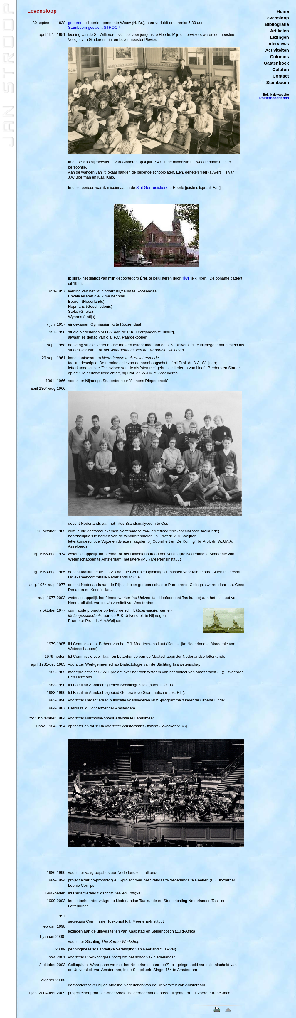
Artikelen (279, 30)
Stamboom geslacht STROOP (94, 27)
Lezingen (279, 37)
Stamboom (277, 82)
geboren (75, 23)
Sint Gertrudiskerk (152, 187)
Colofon (280, 69)
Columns (279, 56)
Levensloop (277, 17)
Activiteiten (277, 50)
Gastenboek (276, 62)
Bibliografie (277, 24)
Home (283, 11)
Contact (281, 75)
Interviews (278, 43)
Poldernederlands (274, 98)
